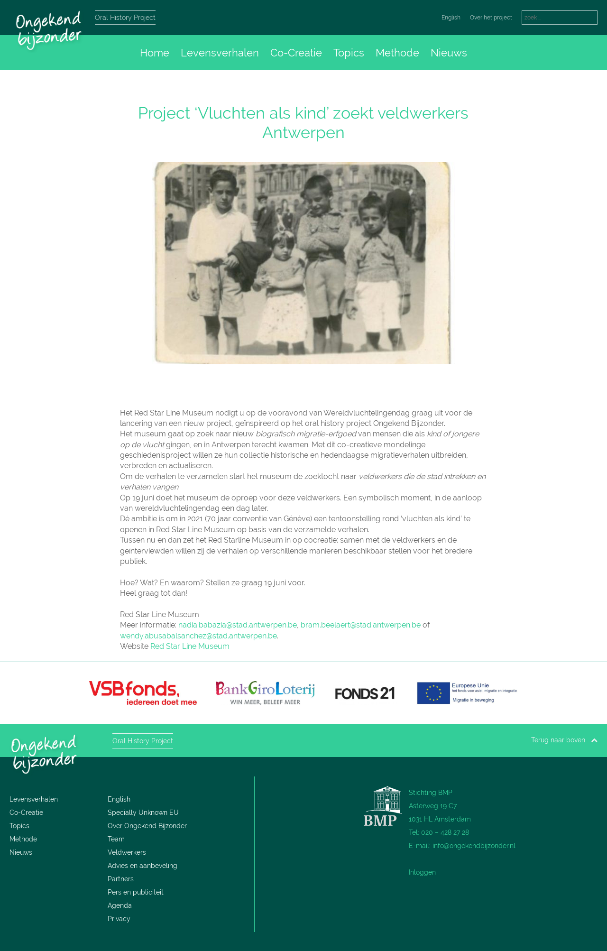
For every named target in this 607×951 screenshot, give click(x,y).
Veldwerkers (127, 852)
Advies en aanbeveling (142, 865)
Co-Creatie (296, 52)
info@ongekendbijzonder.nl (473, 845)
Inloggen (422, 872)
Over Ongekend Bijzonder (147, 826)
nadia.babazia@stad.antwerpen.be (237, 624)
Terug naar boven (564, 740)
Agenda (120, 905)
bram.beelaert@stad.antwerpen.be (361, 624)
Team (116, 839)
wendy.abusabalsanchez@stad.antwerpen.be (198, 635)
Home (154, 52)
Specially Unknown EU (143, 812)
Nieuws (449, 52)
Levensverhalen (220, 52)
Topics (348, 52)
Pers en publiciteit (136, 892)
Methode (397, 52)
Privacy (119, 919)
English (450, 17)
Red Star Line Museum (190, 646)
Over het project (491, 17)
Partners (121, 879)
